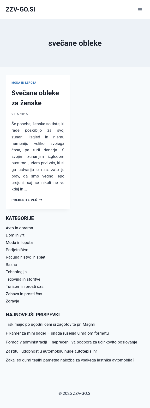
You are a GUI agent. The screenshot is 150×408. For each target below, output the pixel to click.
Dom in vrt (15, 235)
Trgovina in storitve (23, 279)
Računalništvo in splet (25, 257)
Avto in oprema (19, 227)
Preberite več (27, 200)
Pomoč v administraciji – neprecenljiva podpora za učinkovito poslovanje (71, 342)
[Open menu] (139, 9)
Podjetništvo (17, 249)
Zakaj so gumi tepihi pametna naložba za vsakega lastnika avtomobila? (70, 360)
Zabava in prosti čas (24, 293)
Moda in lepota (24, 82)
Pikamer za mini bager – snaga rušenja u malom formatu (57, 333)
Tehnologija (16, 271)
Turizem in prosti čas (24, 286)
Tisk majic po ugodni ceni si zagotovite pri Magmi (50, 324)
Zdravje (12, 301)
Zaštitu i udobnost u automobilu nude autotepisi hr (51, 351)
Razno (11, 264)
